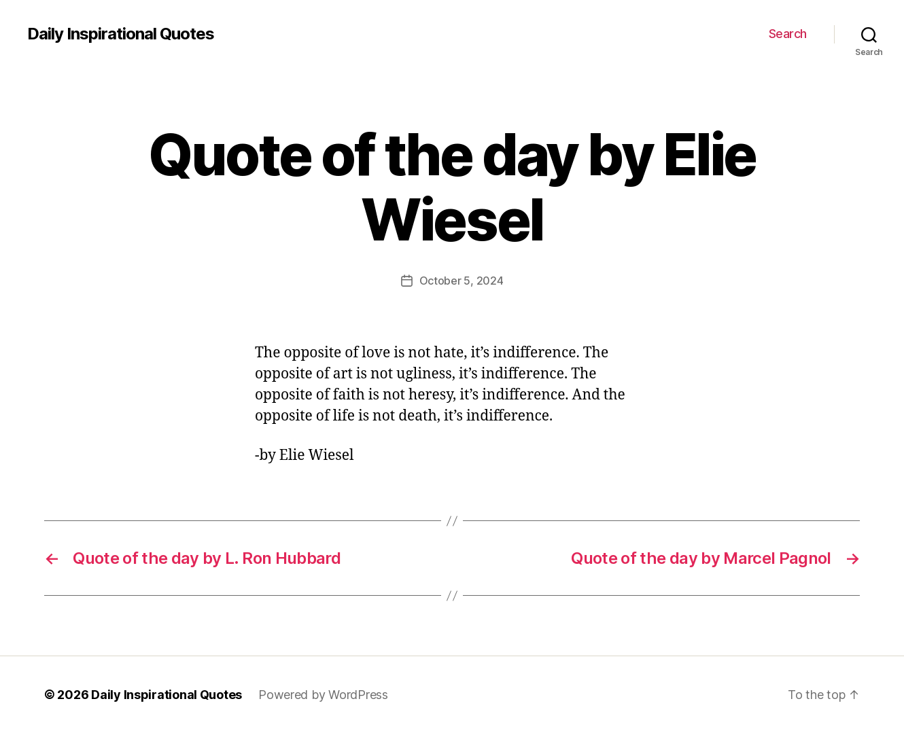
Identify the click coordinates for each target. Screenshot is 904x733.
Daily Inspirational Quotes (120, 34)
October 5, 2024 (461, 280)
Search (788, 33)
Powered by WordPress (323, 694)
